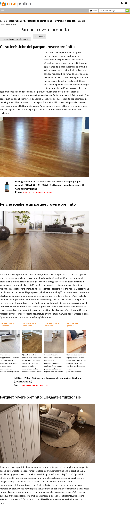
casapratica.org (17, 20)
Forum (93, 11)
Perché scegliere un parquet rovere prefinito (38, 204)
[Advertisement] (29, 18)
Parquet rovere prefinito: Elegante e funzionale (40, 397)
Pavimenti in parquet (64, 20)
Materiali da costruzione (39, 20)
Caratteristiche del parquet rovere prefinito (37, 46)
